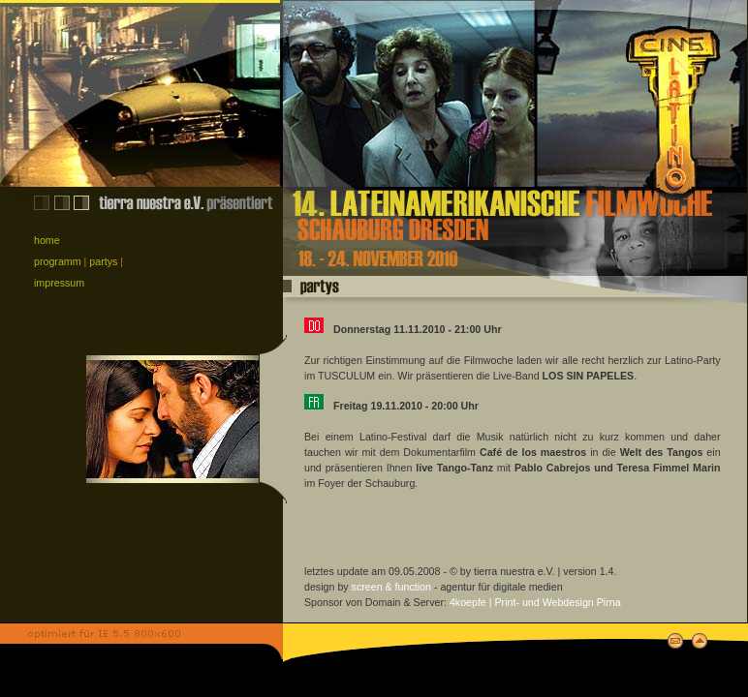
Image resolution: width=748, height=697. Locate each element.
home (47, 240)
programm (57, 261)
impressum (59, 282)
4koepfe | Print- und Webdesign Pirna (535, 602)
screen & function (391, 586)
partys (103, 261)
